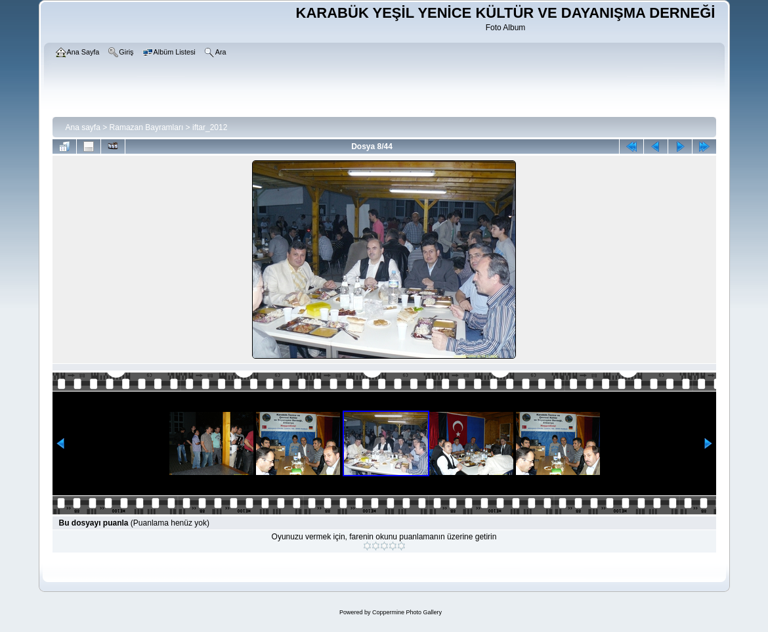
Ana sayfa (83, 127)
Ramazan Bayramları (147, 127)
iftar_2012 (209, 127)
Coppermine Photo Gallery (407, 612)
